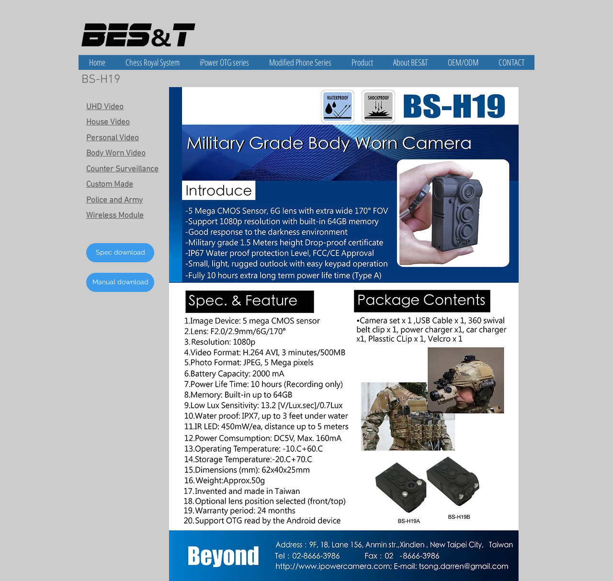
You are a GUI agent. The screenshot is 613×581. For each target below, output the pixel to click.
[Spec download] (120, 252)
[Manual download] (120, 282)
